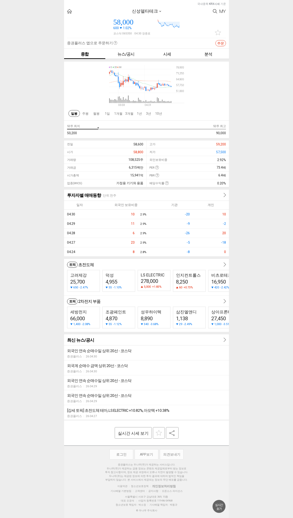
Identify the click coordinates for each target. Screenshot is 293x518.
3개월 (129, 113)
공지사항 (153, 491)
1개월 (118, 113)
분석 (208, 54)
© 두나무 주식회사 (146, 510)
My (223, 11)
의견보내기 (171, 454)
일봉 (74, 113)
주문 (220, 43)
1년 (139, 113)
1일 (107, 113)
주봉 (85, 113)
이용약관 (122, 486)
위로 (219, 506)
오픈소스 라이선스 (172, 491)
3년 (148, 113)
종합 (85, 54)
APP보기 (146, 454)
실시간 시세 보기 (133, 433)
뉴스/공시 (125, 54)
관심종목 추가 (218, 32)
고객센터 (140, 491)
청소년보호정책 (140, 486)
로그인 (121, 454)
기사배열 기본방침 (121, 491)
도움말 (157, 167)
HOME (69, 11)
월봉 (96, 113)
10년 (158, 113)
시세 (167, 54)
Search (215, 11)
